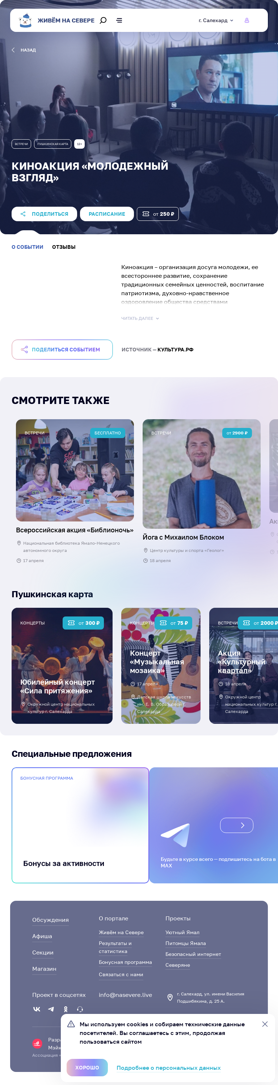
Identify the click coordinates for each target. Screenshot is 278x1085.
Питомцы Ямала (185, 943)
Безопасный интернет (193, 954)
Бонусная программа (125, 962)
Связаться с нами (121, 974)
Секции (43, 952)
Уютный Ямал (182, 932)
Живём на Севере (121, 932)
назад (24, 50)
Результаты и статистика (115, 947)
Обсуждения (50, 919)
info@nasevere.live (125, 994)
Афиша (42, 936)
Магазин (44, 968)
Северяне (177, 965)
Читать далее (140, 318)
